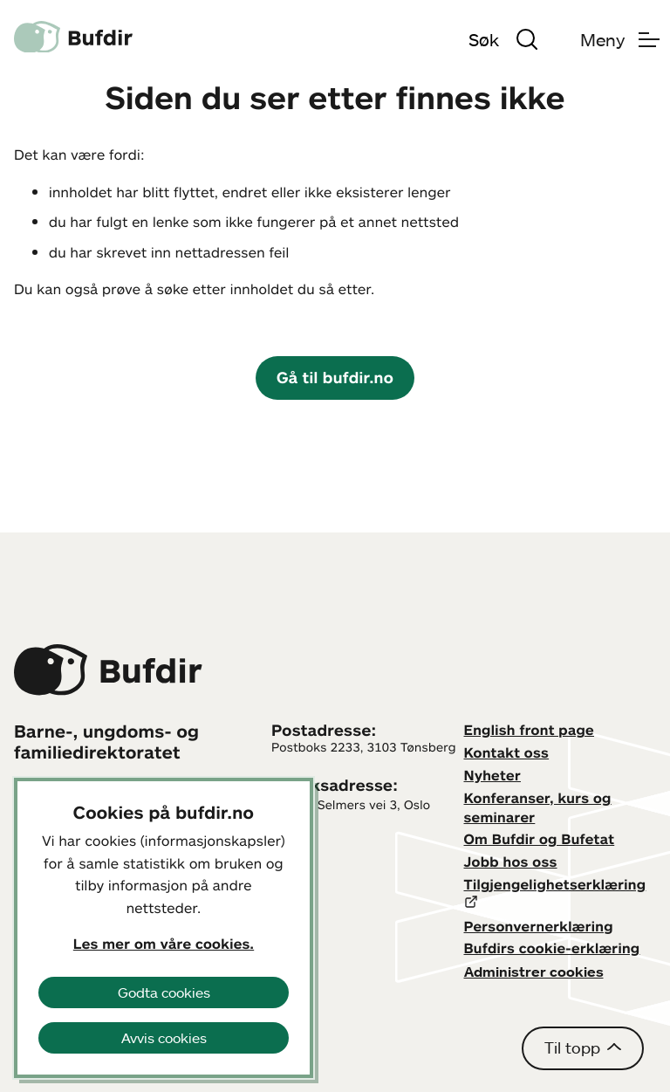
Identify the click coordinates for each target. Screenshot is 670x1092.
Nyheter (492, 775)
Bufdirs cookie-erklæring (552, 948)
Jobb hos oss (510, 861)
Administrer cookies (534, 971)
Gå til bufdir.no (335, 377)
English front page (529, 729)
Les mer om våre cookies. (163, 943)
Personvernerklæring (538, 926)
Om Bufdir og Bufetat (539, 839)
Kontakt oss (507, 752)
